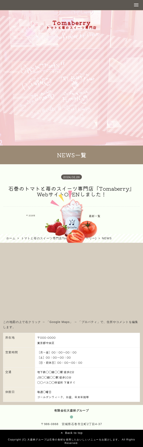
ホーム (11, 238)
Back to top (73, 432)
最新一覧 (94, 216)
